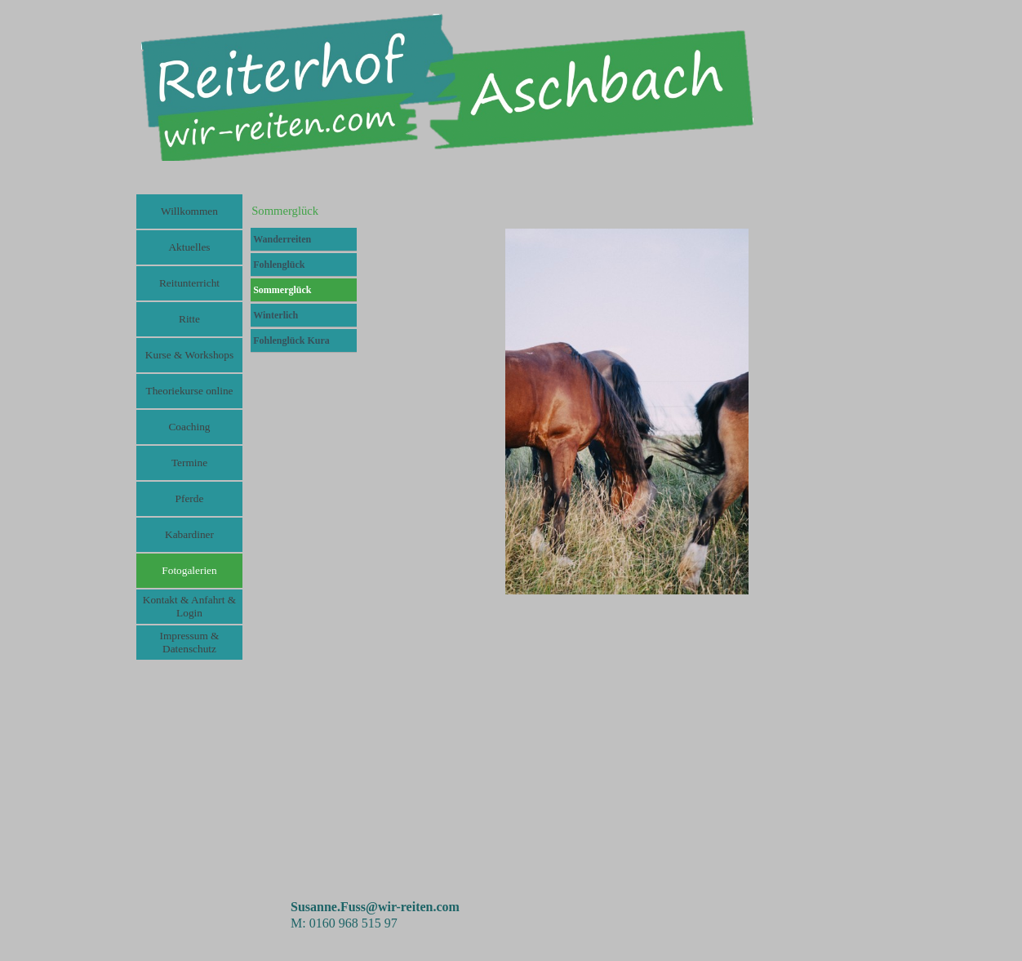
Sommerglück (282, 290)
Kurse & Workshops (189, 355)
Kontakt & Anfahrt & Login (189, 606)
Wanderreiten (282, 239)
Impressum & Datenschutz (190, 642)
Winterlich (275, 315)
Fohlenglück (278, 264)
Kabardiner (189, 534)
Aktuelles (189, 247)
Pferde (190, 498)
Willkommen (189, 211)
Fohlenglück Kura (291, 340)
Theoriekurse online (189, 391)
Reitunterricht (189, 283)
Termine (189, 462)
